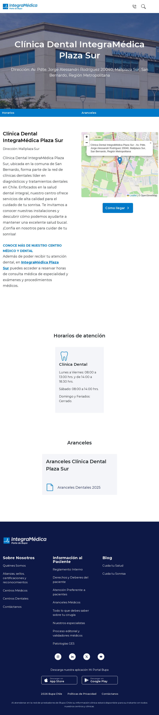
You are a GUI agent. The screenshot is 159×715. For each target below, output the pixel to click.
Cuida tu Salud (112, 565)
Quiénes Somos (14, 565)
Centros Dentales (15, 598)
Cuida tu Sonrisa (114, 573)
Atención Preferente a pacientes (69, 591)
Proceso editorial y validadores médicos (67, 632)
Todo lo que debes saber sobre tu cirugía (71, 612)
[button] (119, 160)
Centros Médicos (15, 589)
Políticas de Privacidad (81, 693)
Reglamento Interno (68, 568)
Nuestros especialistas (69, 622)
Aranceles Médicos (66, 601)
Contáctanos (12, 606)
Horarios (8, 112)
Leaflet (132, 194)
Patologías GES (64, 643)
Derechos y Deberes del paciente (70, 579)
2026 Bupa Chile (51, 693)
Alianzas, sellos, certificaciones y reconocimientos (15, 577)
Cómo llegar (117, 207)
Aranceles (88, 112)
